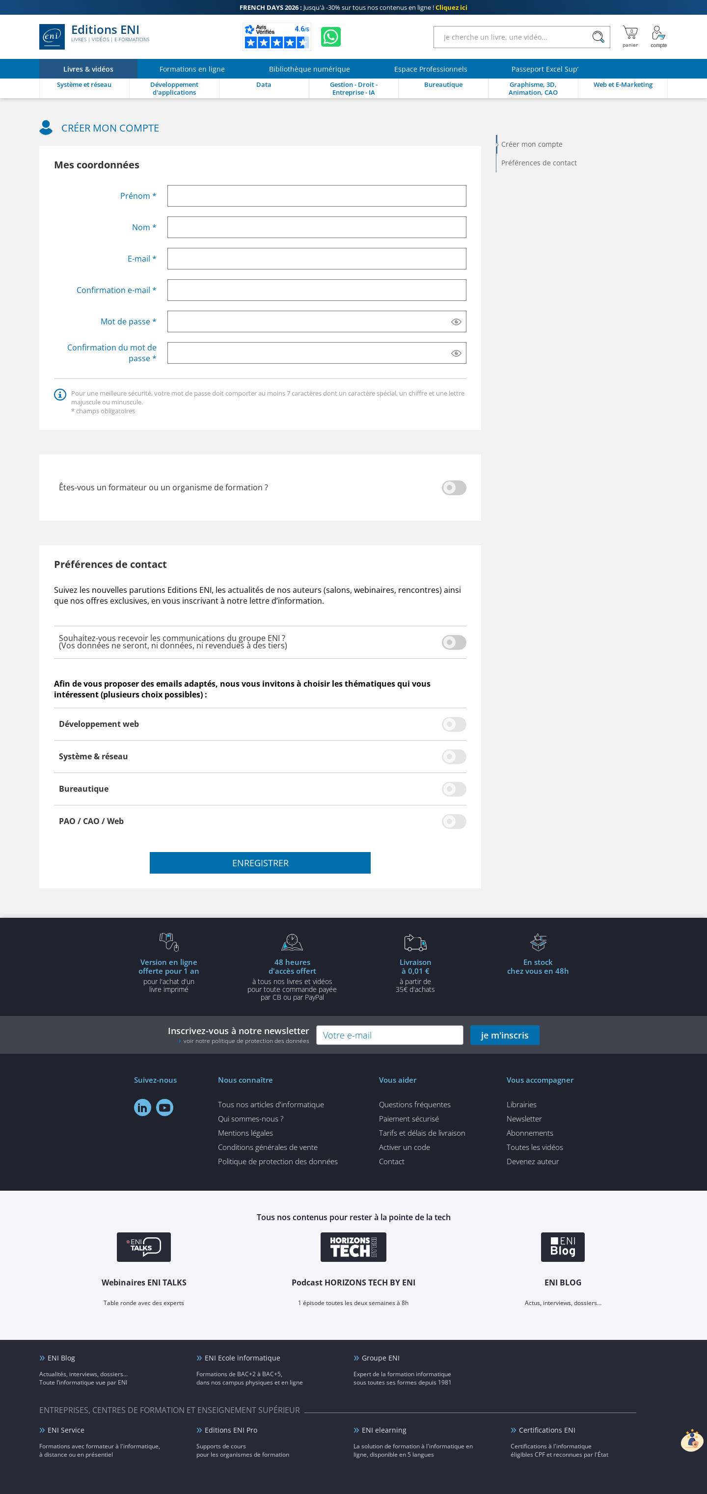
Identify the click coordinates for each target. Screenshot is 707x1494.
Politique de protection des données (278, 1161)
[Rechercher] (598, 37)
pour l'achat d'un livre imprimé (169, 975)
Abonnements (530, 1133)
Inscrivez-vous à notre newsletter (238, 1035)
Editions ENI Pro (231, 1430)
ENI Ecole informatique (242, 1357)
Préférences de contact (539, 162)
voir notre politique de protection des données (246, 1041)
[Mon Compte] (659, 37)
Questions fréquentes (415, 1104)
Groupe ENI (381, 1357)
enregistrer (260, 863)
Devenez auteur (533, 1161)
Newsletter (524, 1118)
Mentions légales (245, 1133)
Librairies (522, 1104)
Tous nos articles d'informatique (271, 1104)
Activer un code (404, 1147)
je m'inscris (505, 1035)
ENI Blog (61, 1357)
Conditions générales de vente (268, 1147)
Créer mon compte (532, 144)
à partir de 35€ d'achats (415, 975)
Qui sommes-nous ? (250, 1118)
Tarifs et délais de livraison (422, 1133)
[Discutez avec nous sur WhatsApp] (331, 37)
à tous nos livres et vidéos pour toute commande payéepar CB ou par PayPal (292, 979)
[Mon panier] (630, 37)
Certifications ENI (547, 1430)
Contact (392, 1161)
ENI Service (66, 1430)
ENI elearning (384, 1430)
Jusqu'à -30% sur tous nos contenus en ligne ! (353, 7)
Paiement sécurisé (409, 1118)
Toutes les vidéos (535, 1147)
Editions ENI (94, 37)
